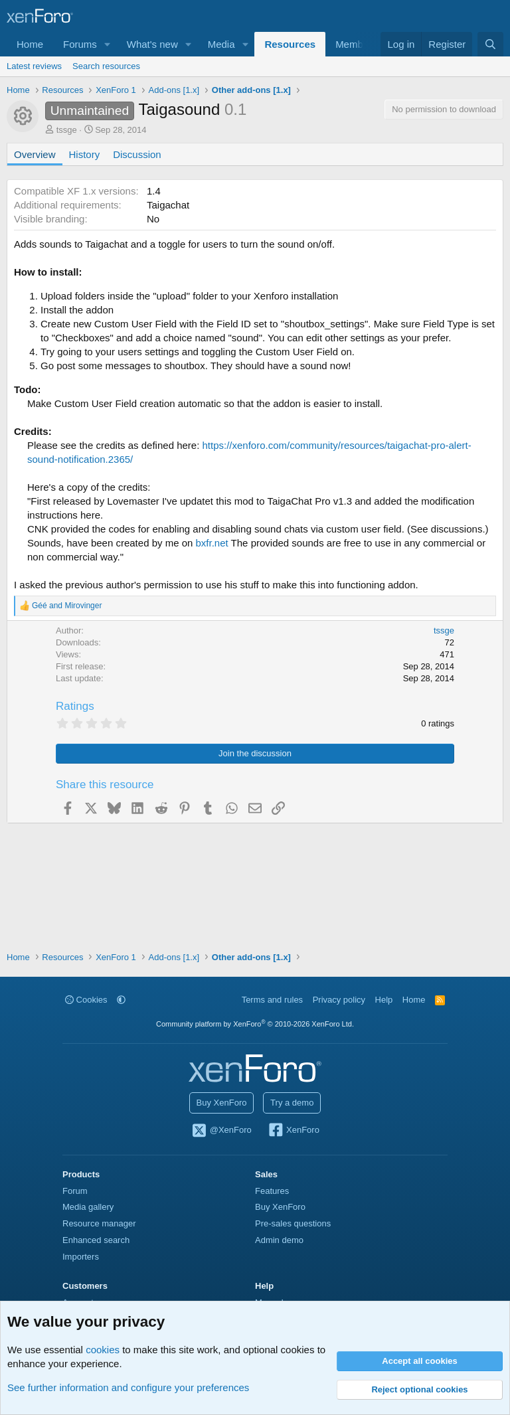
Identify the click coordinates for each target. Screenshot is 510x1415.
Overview (35, 154)
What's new (152, 44)
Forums (80, 44)
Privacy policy (339, 1000)
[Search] (490, 44)
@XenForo (221, 1130)
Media (221, 44)
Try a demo (291, 1103)
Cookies (86, 1000)
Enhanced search (95, 1240)
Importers (80, 1257)
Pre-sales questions (293, 1223)
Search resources (106, 66)
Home (30, 44)
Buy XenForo (222, 1103)
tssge (66, 130)
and (67, 605)
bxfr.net (212, 542)
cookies (103, 1349)
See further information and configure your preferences (128, 1387)
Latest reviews (34, 66)
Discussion (137, 154)
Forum (75, 1191)
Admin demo (279, 1240)
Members (356, 44)
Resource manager (99, 1223)
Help (384, 1000)
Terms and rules (272, 1000)
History (84, 154)
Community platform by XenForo (255, 1024)
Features (272, 1191)
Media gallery (88, 1207)
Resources (289, 44)
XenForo (293, 1130)
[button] (107, 44)
